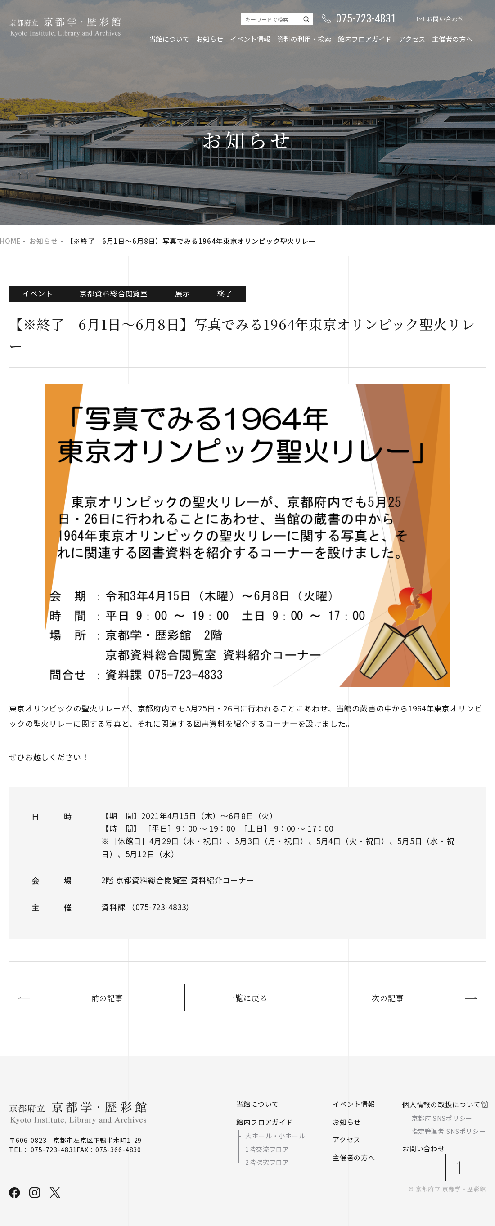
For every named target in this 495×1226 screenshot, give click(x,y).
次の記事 (388, 997)
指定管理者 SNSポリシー (448, 1131)
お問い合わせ (440, 19)
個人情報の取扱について (441, 1104)
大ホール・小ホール (275, 1135)
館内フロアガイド (365, 39)
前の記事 (107, 997)
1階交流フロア (267, 1149)
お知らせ (209, 39)
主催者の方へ (452, 39)
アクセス (412, 39)
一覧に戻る (247, 997)
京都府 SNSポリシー (441, 1118)
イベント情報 (250, 39)
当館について (169, 39)
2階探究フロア (267, 1162)
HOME (10, 241)
